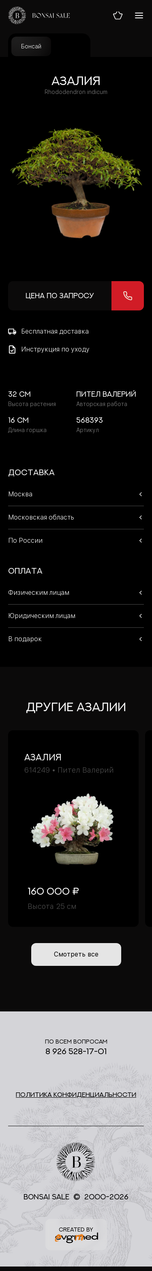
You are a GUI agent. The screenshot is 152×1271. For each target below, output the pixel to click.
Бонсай (31, 46)
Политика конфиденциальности (76, 1094)
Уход (70, 46)
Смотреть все (76, 954)
